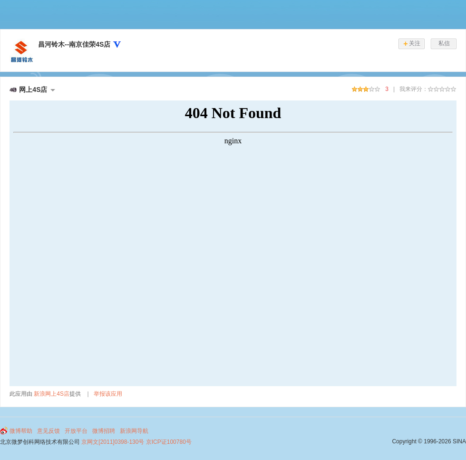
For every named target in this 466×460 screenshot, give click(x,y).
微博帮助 (21, 431)
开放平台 (76, 431)
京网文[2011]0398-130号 (112, 442)
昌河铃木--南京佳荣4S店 (74, 44)
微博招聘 (103, 431)
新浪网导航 (134, 431)
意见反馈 (48, 431)
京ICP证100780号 (169, 442)
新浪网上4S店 (51, 393)
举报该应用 (108, 393)
